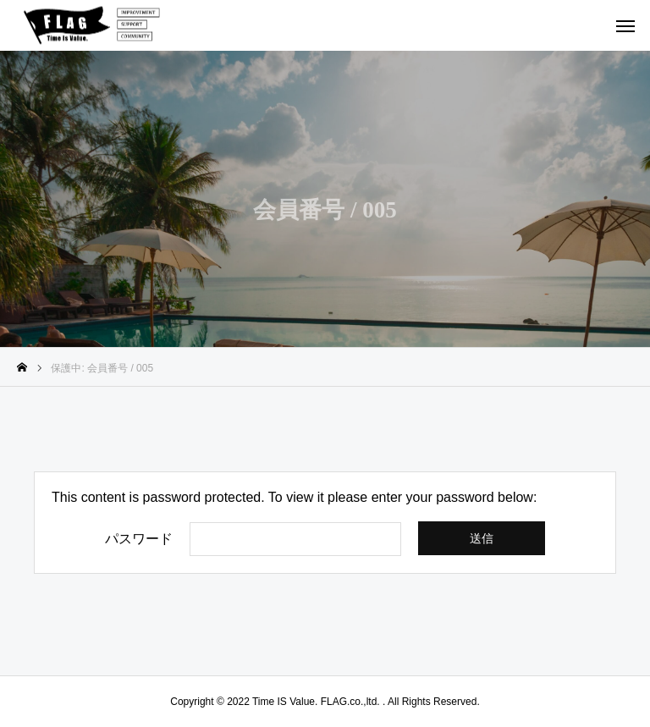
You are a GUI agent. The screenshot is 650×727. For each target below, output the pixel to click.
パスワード (139, 539)
